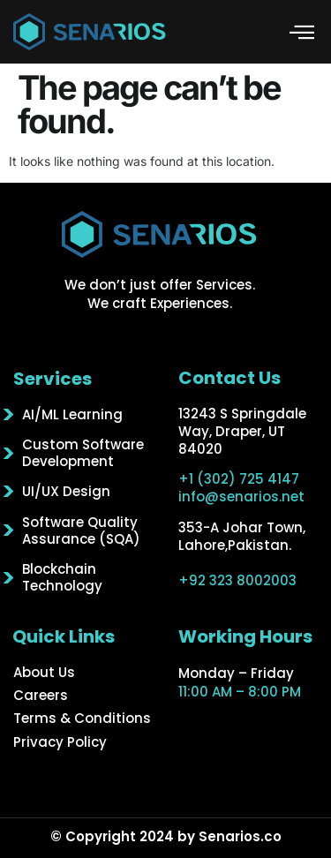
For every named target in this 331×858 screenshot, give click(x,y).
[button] (301, 31)
